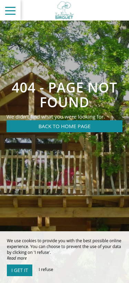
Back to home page (65, 126)
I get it (19, 270)
